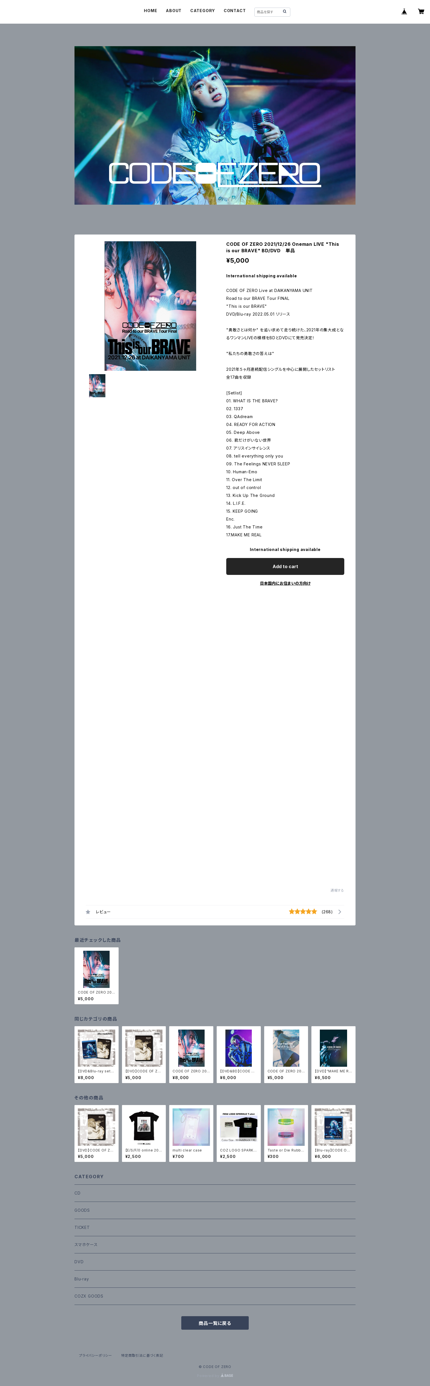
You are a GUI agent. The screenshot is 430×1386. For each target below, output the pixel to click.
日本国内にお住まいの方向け (285, 583)
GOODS (82, 1210)
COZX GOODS (88, 1296)
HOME (150, 10)
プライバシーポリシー (95, 1355)
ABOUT (174, 10)
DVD (78, 1261)
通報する (337, 890)
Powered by (215, 1376)
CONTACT (235, 10)
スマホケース (86, 1244)
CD (77, 1193)
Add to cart (285, 566)
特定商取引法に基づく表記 (142, 1355)
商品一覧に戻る (215, 1323)
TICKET (82, 1227)
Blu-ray (81, 1278)
